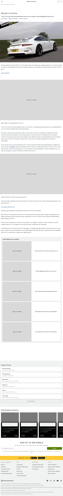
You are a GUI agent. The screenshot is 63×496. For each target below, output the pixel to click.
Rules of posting (51, 473)
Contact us (3, 466)
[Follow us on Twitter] (51, 480)
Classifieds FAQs (4, 471)
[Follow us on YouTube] (58, 480)
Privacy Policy (16, 451)
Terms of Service (34, 483)
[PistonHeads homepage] (31, 1)
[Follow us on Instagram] (54, 480)
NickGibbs (5, 18)
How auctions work (5, 469)
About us (3, 464)
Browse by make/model (22, 466)
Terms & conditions (52, 464)
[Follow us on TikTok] (61, 480)
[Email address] (23, 448)
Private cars (19, 471)
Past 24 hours (20, 473)
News (2, 4)
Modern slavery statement (54, 471)
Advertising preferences (6, 473)
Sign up (54, 448)
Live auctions (20, 464)
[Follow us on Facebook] (47, 480)
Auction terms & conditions (54, 466)
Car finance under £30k (37, 464)
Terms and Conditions (24, 451)
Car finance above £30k (37, 466)
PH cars (18, 469)
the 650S (12, 146)
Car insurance (35, 469)
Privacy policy (51, 469)
